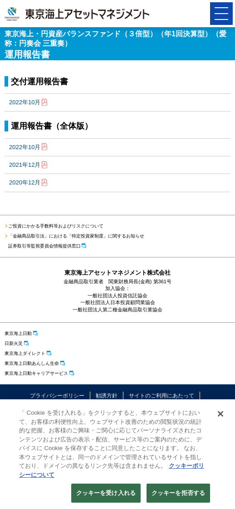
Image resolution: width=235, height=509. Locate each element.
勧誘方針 (107, 396)
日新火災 (14, 343)
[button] (221, 13)
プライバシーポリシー (57, 396)
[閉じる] (220, 415)
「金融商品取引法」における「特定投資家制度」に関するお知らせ (76, 235)
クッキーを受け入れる (106, 494)
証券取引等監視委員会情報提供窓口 (44, 245)
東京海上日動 (18, 333)
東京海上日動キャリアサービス (36, 373)
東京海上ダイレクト (25, 353)
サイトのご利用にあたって (161, 396)
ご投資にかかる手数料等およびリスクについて (55, 225)
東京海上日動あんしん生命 (32, 363)
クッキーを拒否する (178, 494)
